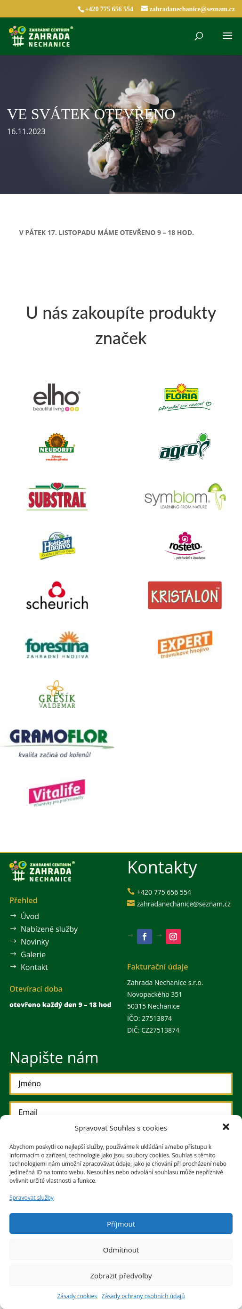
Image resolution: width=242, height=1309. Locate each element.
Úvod (29, 917)
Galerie (32, 954)
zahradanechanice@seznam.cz (181, 903)
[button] (227, 1127)
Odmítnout (121, 1249)
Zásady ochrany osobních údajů (143, 1296)
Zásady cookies (77, 1296)
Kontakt (33, 967)
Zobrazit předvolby (121, 1275)
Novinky (33, 942)
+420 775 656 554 (109, 9)
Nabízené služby (47, 929)
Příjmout (121, 1223)
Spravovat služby (31, 1198)
